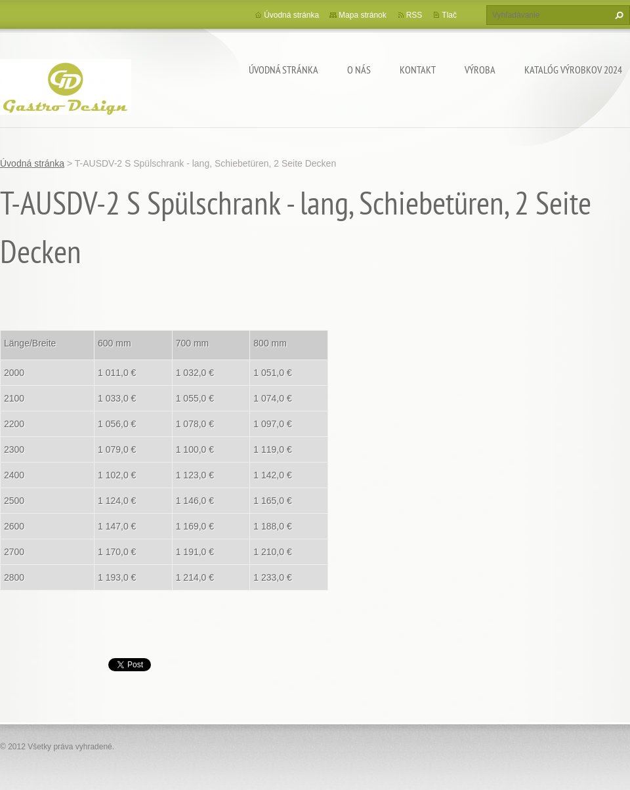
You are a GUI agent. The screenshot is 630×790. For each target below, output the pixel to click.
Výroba (480, 69)
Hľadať (617, 15)
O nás (359, 69)
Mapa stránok (363, 15)
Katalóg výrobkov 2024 (573, 69)
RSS (414, 15)
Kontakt (418, 69)
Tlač (449, 15)
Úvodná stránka (283, 69)
